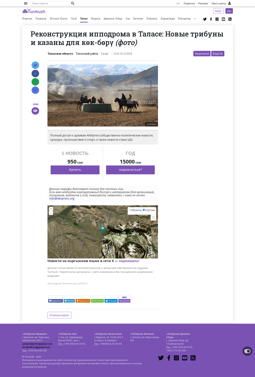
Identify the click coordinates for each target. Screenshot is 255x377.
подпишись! (129, 261)
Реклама (203, 3)
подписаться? (130, 169)
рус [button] (229, 11)
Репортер (184, 18)
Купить (75, 169)
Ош (128, 18)
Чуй (74, 18)
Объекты (135, 210)
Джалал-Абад (113, 18)
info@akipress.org (62, 198)
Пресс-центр (219, 3)
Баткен (138, 18)
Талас (84, 18)
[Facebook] (35, 73)
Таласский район (87, 53)
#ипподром (54, 283)
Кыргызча (202, 53)
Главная (41, 18)
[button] (73, 3)
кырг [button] (218, 11)
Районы (151, 18)
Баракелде (168, 18)
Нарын (95, 18)
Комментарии (59, 315)
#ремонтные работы (74, 283)
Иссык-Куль (58, 18)
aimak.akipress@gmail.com (37, 343)
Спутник (149, 210)
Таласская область (60, 53)
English (218, 53)
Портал (27, 18)
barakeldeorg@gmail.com (36, 347)
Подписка (189, 3)
